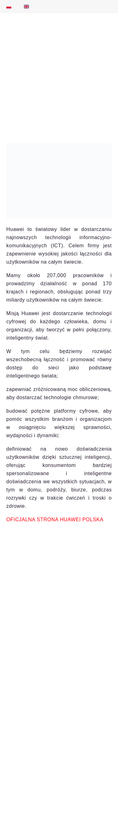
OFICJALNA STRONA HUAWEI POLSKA (55, 519)
